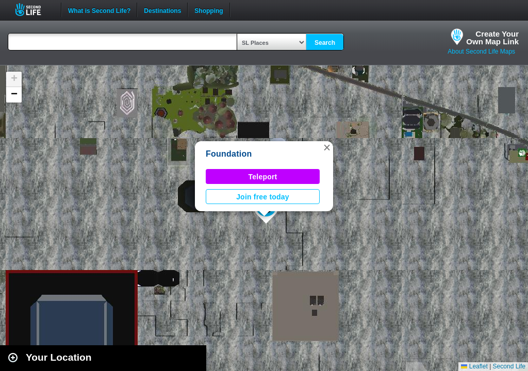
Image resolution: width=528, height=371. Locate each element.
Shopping (208, 9)
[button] (327, 147)
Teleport (263, 177)
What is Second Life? (99, 9)
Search (325, 42)
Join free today (262, 197)
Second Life (33, 9)
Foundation (229, 153)
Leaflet (474, 366)
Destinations (162, 9)
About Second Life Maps (481, 51)
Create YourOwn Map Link (492, 37)
